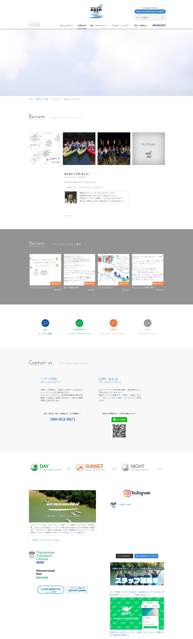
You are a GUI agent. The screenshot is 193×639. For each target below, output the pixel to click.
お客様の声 (81, 25)
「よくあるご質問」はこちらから (120, 398)
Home (31, 99)
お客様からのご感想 (41, 99)
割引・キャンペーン (99, 25)
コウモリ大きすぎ (105, 287)
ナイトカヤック (56, 99)
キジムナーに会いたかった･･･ (42, 287)
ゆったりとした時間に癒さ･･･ (144, 287)
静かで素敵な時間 (71, 287)
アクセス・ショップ (120, 25)
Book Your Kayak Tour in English (150, 11)
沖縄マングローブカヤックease (45, 540)
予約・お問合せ (140, 25)
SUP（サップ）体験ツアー (59, 525)
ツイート (68, 216)
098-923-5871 (159, 25)
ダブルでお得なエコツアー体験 (69, 532)
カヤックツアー (67, 25)
